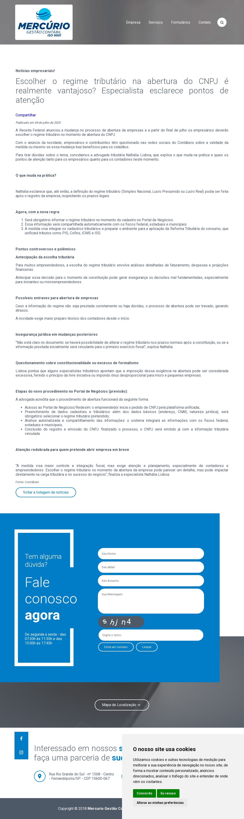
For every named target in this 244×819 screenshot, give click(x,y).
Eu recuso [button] (168, 793)
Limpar (146, 647)
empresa (133, 22)
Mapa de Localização (122, 705)
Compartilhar (26, 115)
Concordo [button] (144, 793)
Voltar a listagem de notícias (46, 492)
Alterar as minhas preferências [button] (160, 803)
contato (205, 22)
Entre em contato (116, 647)
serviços (156, 22)
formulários (180, 22)
